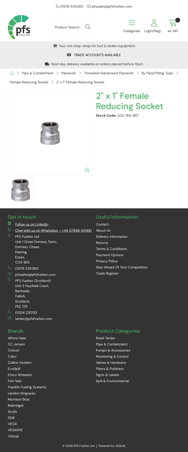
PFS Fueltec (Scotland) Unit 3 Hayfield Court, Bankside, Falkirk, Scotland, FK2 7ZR (29, 293)
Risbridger (16, 405)
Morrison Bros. (19, 399)
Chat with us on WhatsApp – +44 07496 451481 (50, 230)
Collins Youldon (20, 362)
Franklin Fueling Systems (27, 387)
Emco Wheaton (20, 375)
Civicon (13, 350)
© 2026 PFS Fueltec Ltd (78, 446)
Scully (12, 411)
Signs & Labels (107, 375)
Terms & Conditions (111, 249)
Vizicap (13, 436)
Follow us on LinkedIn (28, 224)
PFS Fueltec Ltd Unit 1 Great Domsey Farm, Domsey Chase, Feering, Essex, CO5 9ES (32, 249)
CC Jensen (16, 344)
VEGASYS (15, 430)
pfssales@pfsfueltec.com (109, 6)
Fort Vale (15, 381)
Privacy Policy (107, 261)
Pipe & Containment (37, 73)
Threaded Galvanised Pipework (108, 73)
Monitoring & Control (112, 356)
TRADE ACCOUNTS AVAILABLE (94, 55)
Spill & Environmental (112, 381)
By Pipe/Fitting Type (157, 73)
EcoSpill (14, 368)
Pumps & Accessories (113, 350)
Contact (102, 224)
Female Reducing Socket (29, 82)
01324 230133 (22, 312)
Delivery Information (112, 236)
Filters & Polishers (110, 368)
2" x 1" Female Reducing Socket (80, 82)
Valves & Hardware (111, 362)
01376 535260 (69, 6)
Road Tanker (105, 338)
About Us (103, 230)
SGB (11, 417)
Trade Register (107, 273)
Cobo (12, 356)
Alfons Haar (17, 338)
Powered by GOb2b (112, 446)
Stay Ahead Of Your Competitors (122, 267)
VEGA (12, 424)
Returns (102, 242)
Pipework (68, 73)
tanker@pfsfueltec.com (30, 318)
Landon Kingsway (21, 393)
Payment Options (109, 255)
